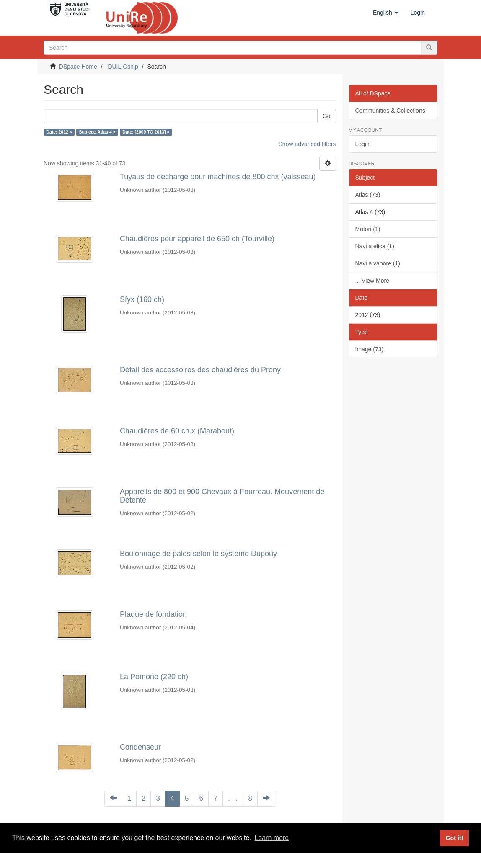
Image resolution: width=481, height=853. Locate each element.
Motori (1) (367, 229)
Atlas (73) (367, 194)
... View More (372, 280)
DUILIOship (123, 66)
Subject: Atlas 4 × (97, 131)
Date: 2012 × (59, 131)
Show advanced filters (307, 144)
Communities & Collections (390, 110)
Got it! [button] (454, 838)
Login (362, 144)
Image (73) (369, 349)
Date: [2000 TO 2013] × (145, 131)
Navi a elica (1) (374, 246)
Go (327, 116)
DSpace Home (78, 66)
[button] (385, 12)
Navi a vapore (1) (377, 263)
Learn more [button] (271, 837)
